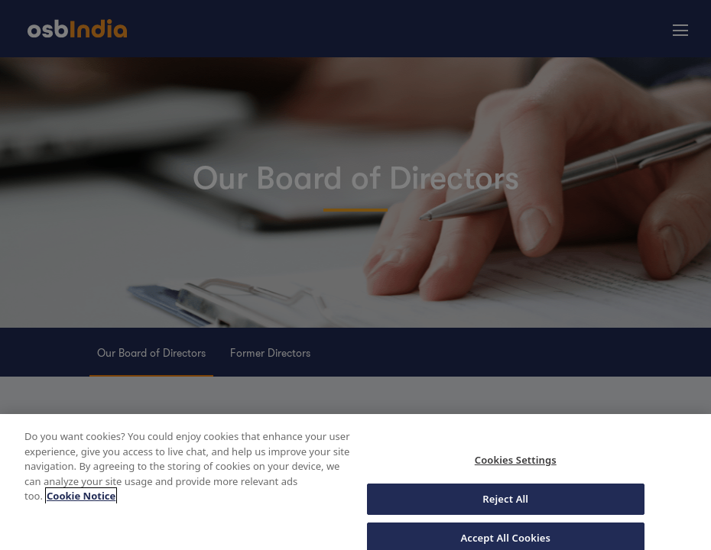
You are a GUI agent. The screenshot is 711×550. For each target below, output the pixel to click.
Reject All (505, 502)
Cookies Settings (516, 464)
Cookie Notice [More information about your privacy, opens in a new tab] (81, 499)
